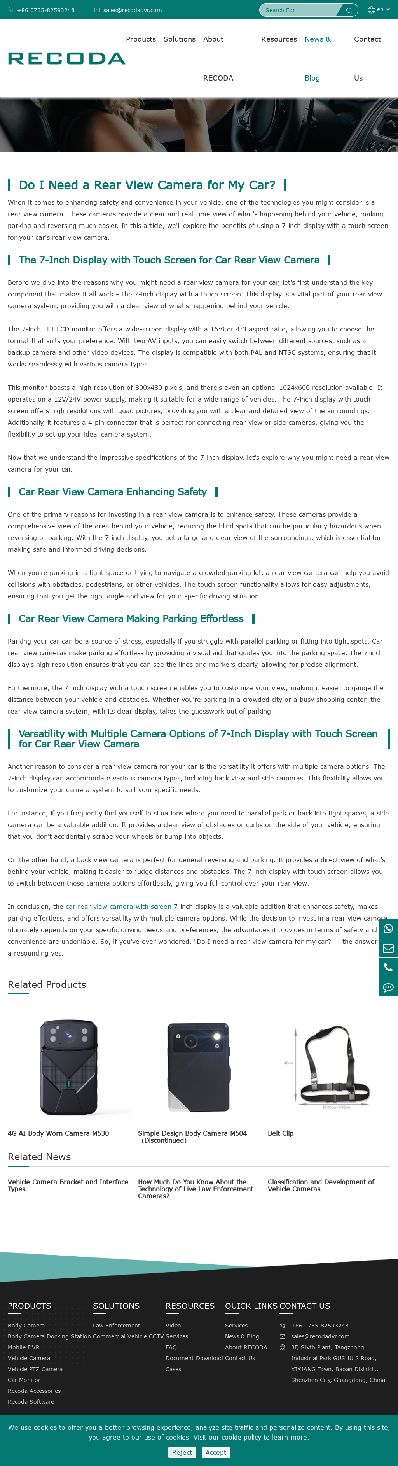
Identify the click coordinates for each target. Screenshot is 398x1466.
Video (173, 1325)
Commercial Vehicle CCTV (128, 1336)
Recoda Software (31, 1401)
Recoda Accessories (34, 1390)
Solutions (180, 39)
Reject (182, 1452)
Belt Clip (280, 1133)
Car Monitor (24, 1380)
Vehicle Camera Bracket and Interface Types (68, 1185)
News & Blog (318, 58)
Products (141, 39)
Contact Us (367, 58)
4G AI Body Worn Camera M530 (58, 1133)
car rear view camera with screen (118, 906)
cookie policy (241, 1437)
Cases (173, 1369)
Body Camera (26, 1325)
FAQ (171, 1347)
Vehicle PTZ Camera (35, 1369)
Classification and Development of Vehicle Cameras (321, 1185)
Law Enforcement (116, 1325)
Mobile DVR (24, 1347)
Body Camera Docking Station (49, 1336)
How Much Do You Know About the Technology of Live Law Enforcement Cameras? (195, 1188)
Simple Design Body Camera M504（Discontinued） (192, 1137)
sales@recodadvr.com (128, 10)
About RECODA (218, 58)
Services (177, 1336)
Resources (279, 39)
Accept (216, 1452)
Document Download (194, 1358)
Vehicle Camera (29, 1358)
